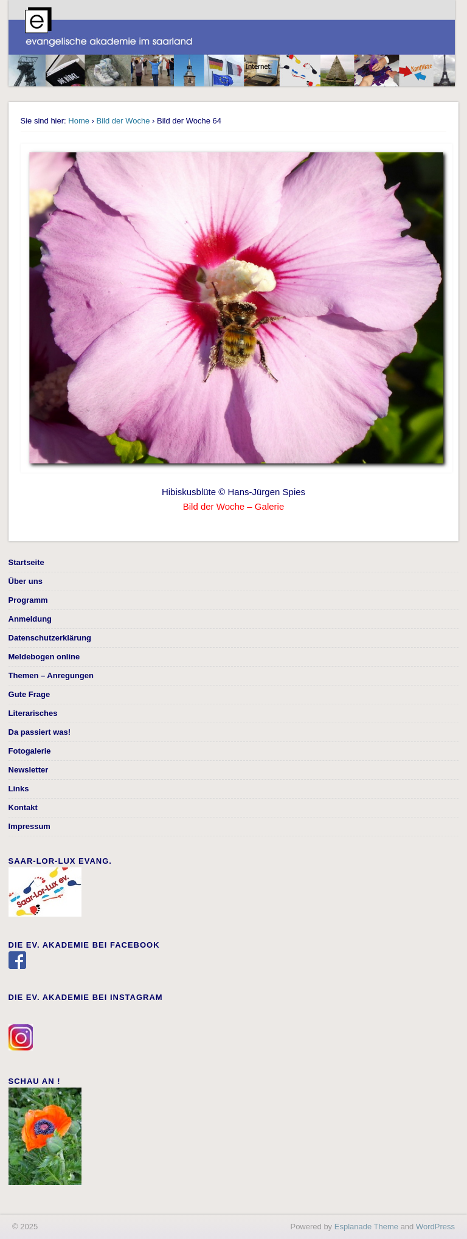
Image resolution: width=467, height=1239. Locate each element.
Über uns (26, 581)
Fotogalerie (30, 750)
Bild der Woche (123, 120)
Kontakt (23, 807)
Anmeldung (30, 618)
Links (19, 788)
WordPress (435, 1226)
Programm (28, 600)
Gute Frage (29, 694)
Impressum (29, 826)
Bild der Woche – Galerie (233, 506)
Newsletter (29, 769)
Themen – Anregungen (51, 675)
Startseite (26, 562)
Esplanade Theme (366, 1226)
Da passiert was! (40, 732)
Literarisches (33, 713)
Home (78, 120)
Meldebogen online (44, 656)
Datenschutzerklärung (50, 637)
